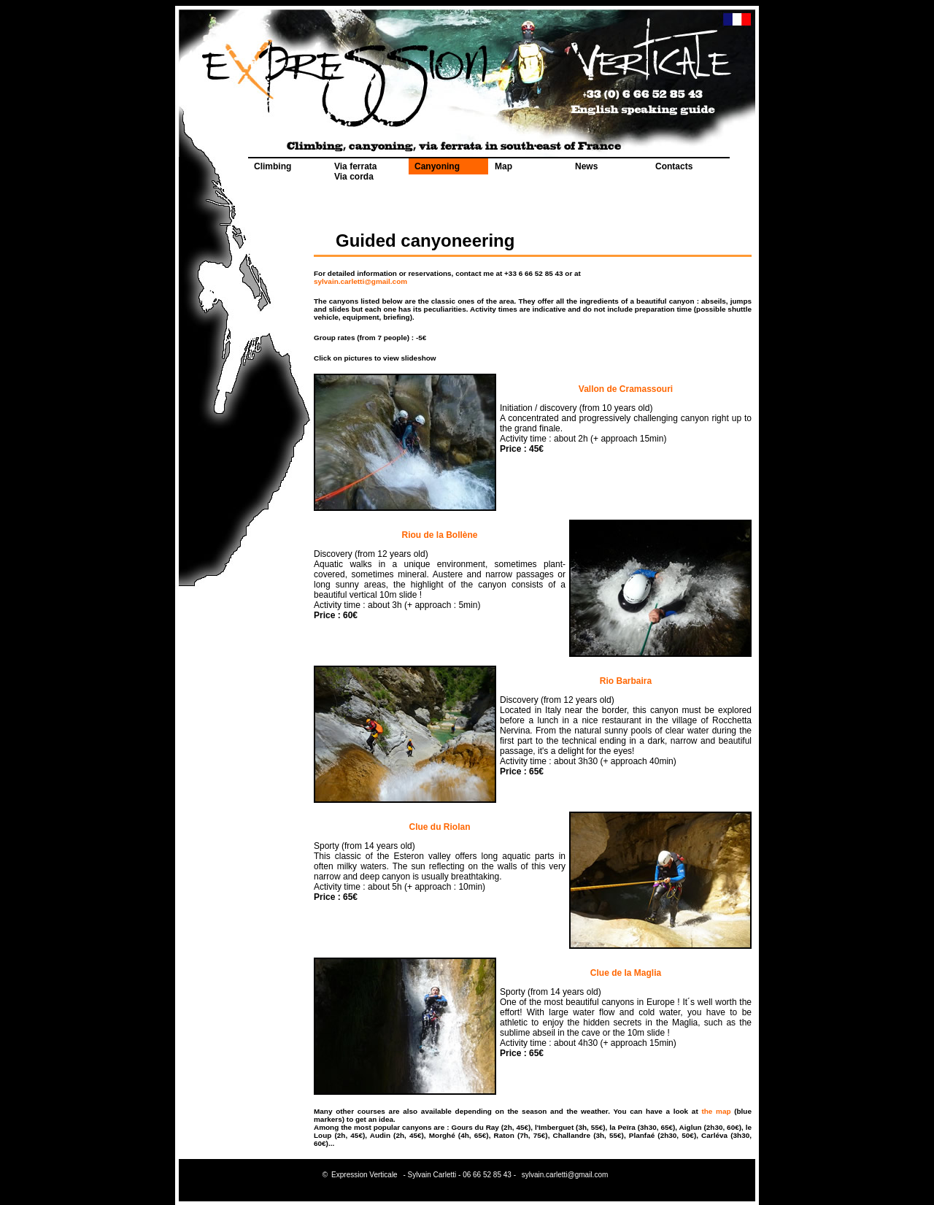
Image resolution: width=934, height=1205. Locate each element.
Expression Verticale (364, 1175)
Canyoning (437, 166)
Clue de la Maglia (625, 973)
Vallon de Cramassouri (626, 389)
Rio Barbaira (626, 681)
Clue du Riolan (440, 827)
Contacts (673, 166)
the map (715, 1111)
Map (503, 166)
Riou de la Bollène (439, 535)
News (586, 166)
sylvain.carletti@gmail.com (360, 281)
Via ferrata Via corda (355, 171)
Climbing (272, 166)
